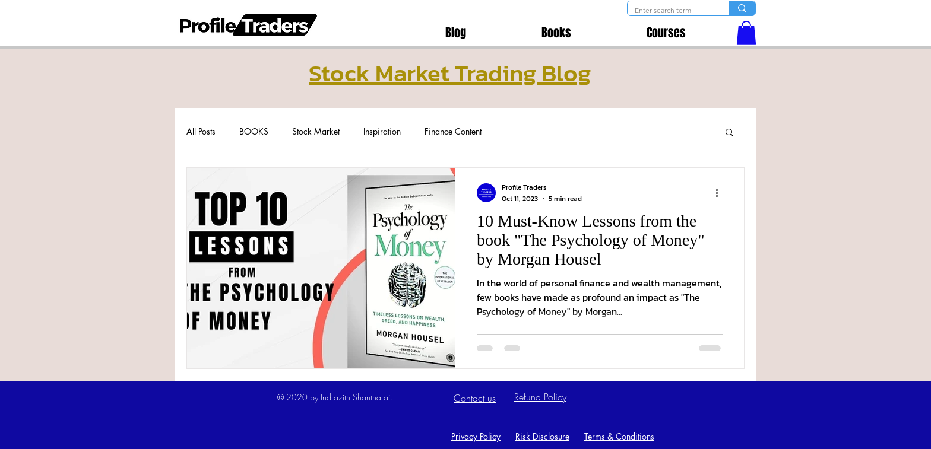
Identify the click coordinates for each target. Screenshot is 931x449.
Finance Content (453, 131)
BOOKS (253, 131)
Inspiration (382, 131)
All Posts (201, 131)
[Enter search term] (669, 11)
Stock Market (316, 131)
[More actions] (721, 193)
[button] (746, 33)
